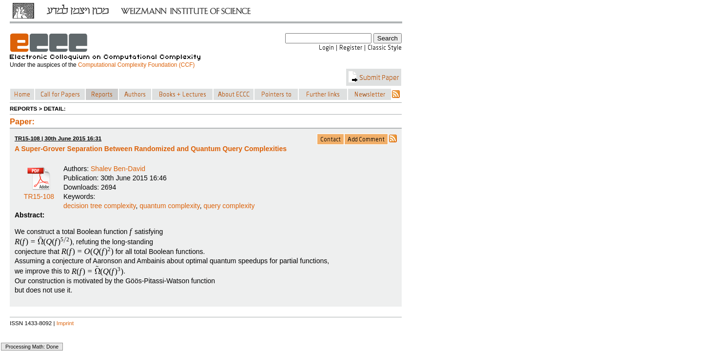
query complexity (228, 206)
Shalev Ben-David (118, 169)
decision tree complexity (99, 206)
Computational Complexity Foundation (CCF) (136, 64)
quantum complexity (169, 206)
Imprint (65, 323)
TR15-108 (39, 193)
